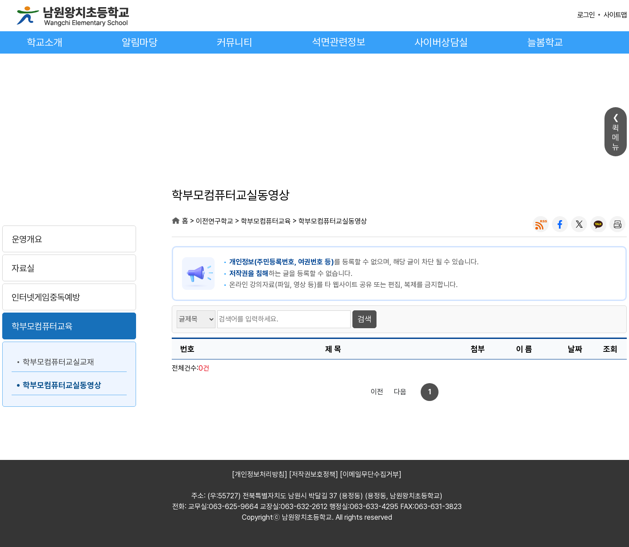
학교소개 (44, 42)
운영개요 (27, 239)
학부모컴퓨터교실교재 (58, 362)
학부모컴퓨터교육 (42, 326)
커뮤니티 (234, 42)
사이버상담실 (441, 42)
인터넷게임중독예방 (46, 297)
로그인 (586, 15)
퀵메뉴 (615, 137)
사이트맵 (615, 15)
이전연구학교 (69, 197)
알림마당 (139, 42)
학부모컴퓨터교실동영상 (62, 385)
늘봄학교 (545, 42)
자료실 (23, 268)
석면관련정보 (338, 42)
